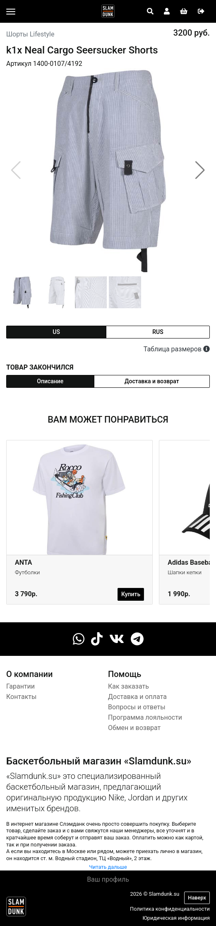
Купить (130, 594)
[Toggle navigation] (10, 11)
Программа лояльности (145, 717)
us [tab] (56, 332)
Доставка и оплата (137, 697)
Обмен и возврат (134, 728)
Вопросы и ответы (137, 707)
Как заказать (128, 686)
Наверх (197, 898)
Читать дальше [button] (108, 867)
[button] (200, 170)
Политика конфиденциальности (170, 909)
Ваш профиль (108, 879)
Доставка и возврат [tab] (152, 381)
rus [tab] (157, 332)
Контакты (21, 697)
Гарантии (20, 686)
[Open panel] (150, 11)
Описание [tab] (50, 381)
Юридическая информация (176, 918)
